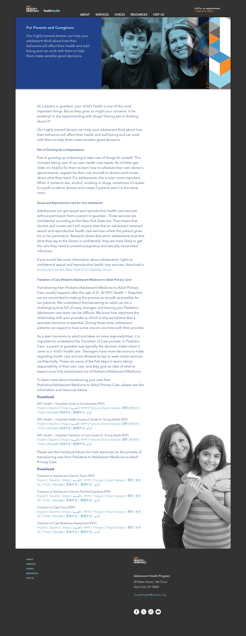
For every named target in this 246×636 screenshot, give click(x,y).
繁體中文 (79, 412)
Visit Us (145, 11)
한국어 (134, 408)
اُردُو (89, 412)
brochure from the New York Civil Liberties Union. (75, 270)
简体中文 (65, 412)
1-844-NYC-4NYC (203, 11)
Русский (52, 412)
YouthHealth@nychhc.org (150, 595)
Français (95, 408)
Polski (41, 412)
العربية (74, 408)
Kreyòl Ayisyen (111, 408)
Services (98, 11)
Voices (113, 11)
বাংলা (84, 408)
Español (54, 408)
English (41, 408)
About (84, 11)
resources (129, 11)
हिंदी (125, 408)
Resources (32, 574)
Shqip (64, 408)
